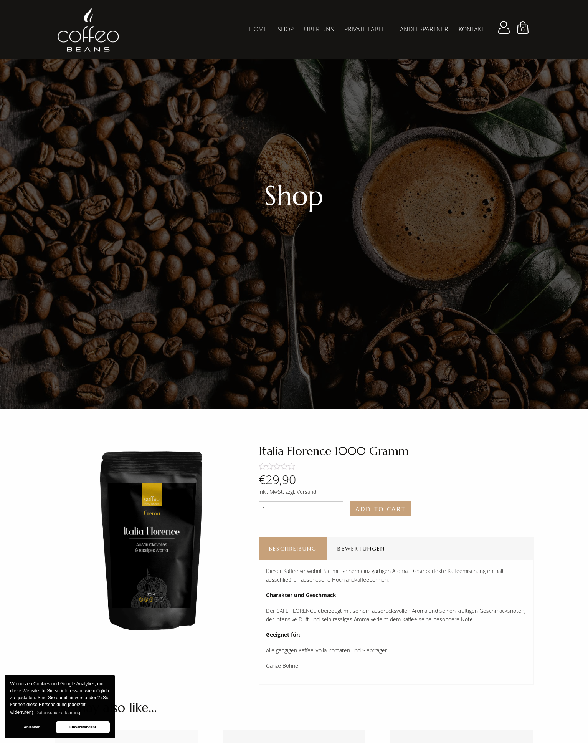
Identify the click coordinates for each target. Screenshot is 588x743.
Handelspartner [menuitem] (421, 29)
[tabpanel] (294, 204)
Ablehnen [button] (32, 727)
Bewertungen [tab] (361, 548)
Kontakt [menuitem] (471, 29)
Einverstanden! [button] (82, 727)
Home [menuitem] (258, 29)
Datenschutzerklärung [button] (57, 712)
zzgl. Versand (301, 491)
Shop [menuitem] (285, 29)
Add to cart (380, 509)
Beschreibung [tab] (293, 548)
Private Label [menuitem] (364, 29)
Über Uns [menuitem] (319, 29)
